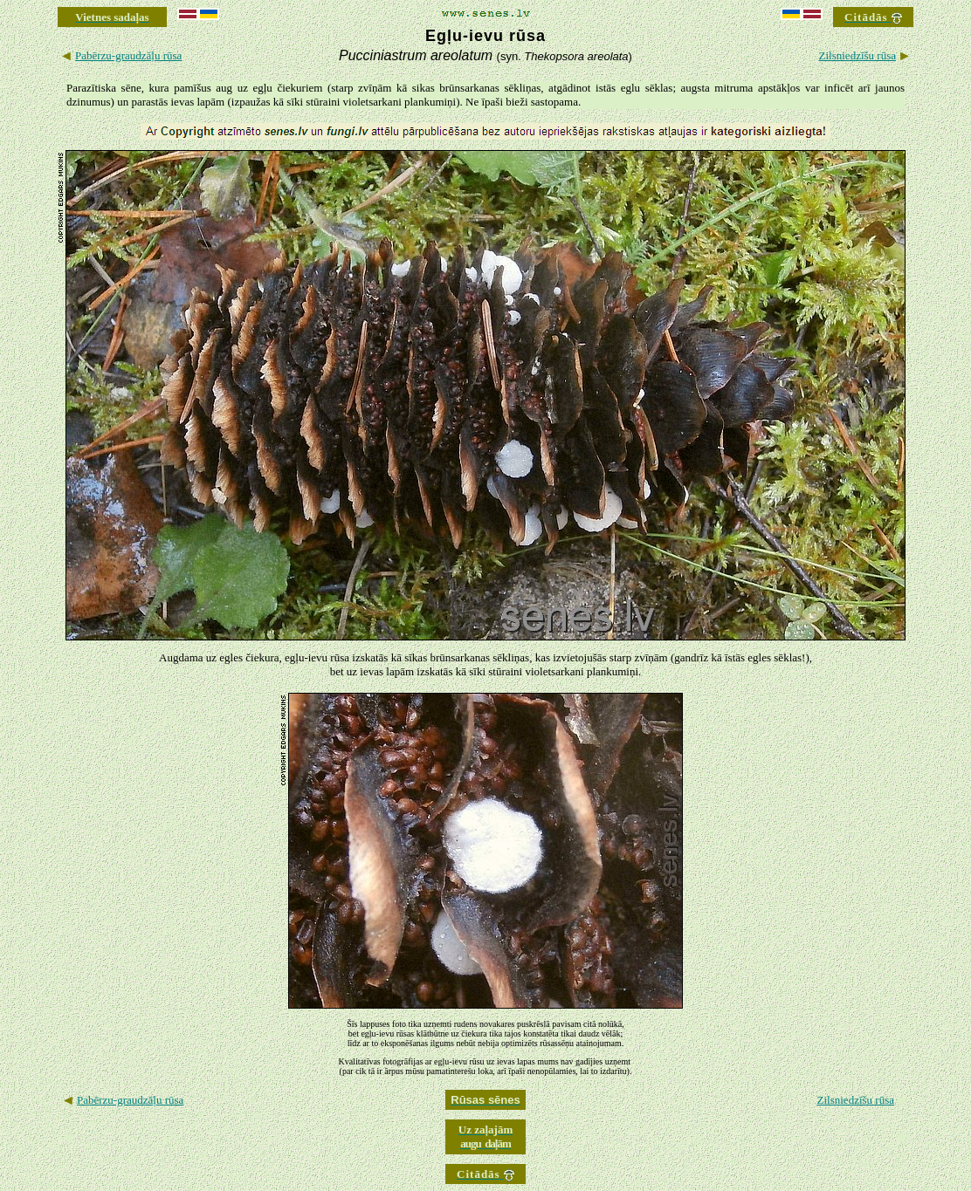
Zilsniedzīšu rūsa (857, 55)
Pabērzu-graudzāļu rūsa (128, 55)
